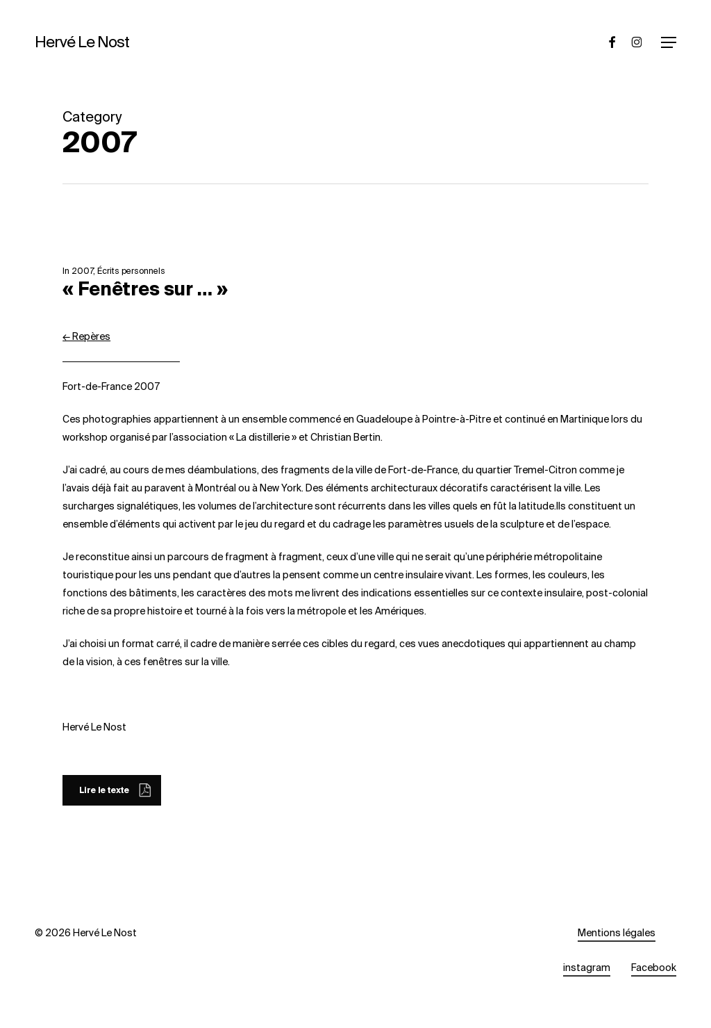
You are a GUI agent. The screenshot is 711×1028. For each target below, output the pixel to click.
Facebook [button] (653, 967)
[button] (668, 42)
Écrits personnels (131, 271)
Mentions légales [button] (616, 933)
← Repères (86, 336)
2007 (82, 271)
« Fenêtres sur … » (145, 289)
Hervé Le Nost (82, 42)
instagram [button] (586, 967)
